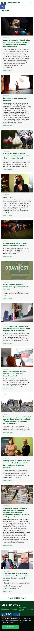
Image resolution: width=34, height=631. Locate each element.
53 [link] (15, 598)
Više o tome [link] (19, 622)
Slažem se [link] (10, 627)
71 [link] (25, 598)
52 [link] (12, 598)
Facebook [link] (5, 609)
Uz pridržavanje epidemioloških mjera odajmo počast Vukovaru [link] (15, 244)
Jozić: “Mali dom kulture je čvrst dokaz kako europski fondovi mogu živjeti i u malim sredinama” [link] (16, 329)
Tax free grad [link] (8, 197)
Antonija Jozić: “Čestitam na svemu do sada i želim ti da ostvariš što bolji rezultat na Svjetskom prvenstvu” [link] (16, 464)
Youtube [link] (14, 609)
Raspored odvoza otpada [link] (22, 609)
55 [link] (19, 598)
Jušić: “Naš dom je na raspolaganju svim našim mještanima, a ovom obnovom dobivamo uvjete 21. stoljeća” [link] (16, 577)
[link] (2, 7)
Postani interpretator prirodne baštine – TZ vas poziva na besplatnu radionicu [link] (14, 374)
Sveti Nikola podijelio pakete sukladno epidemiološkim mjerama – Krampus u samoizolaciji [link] (16, 156)
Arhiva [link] (30, 609)
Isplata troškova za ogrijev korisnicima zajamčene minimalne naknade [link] (16, 287)
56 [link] (22, 598)
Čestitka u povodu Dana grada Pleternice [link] (15, 99)
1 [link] (8, 598)
